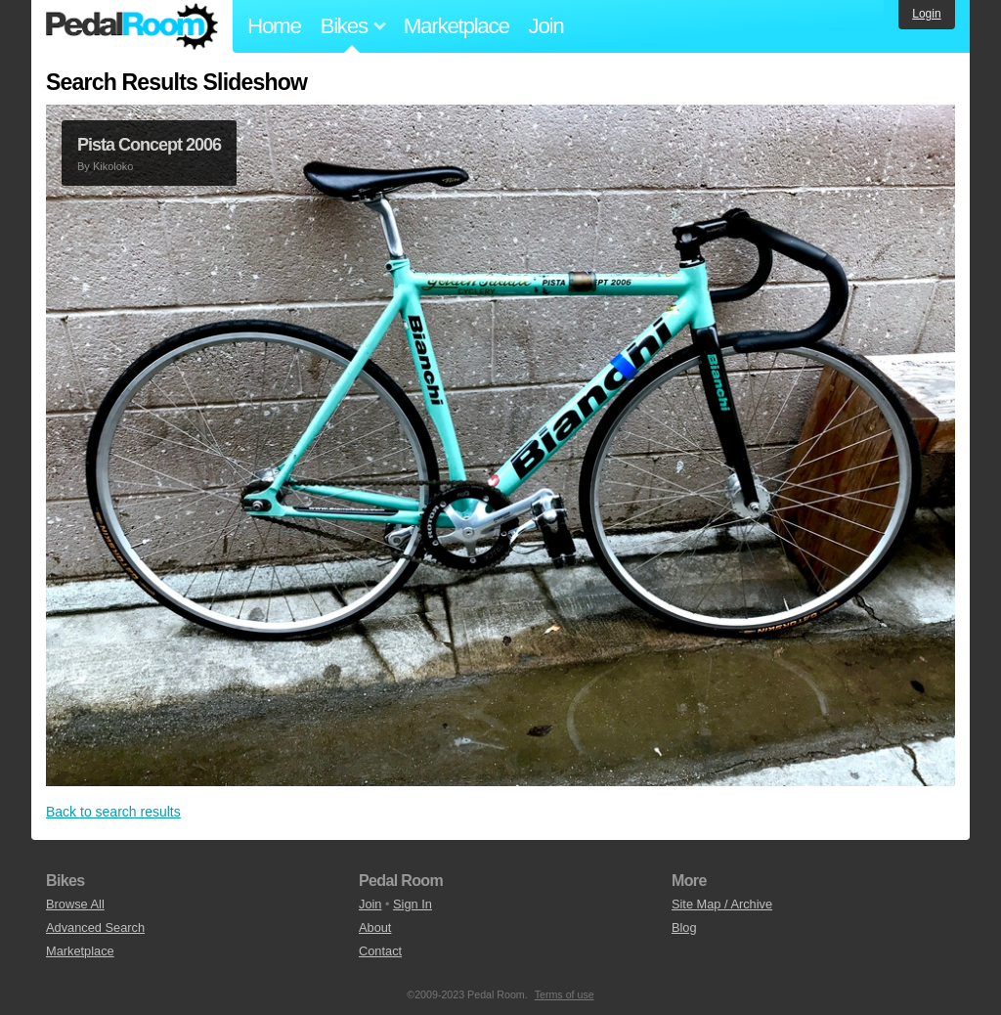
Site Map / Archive (722, 904)
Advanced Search (95, 927)
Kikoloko (113, 166)
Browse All (75, 904)
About (375, 927)
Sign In (412, 904)
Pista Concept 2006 (149, 144)
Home (274, 26)
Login (926, 14)
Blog (684, 927)
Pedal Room (132, 26)
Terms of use (564, 994)
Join (546, 26)
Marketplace (456, 26)
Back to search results (113, 811)
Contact (380, 951)
